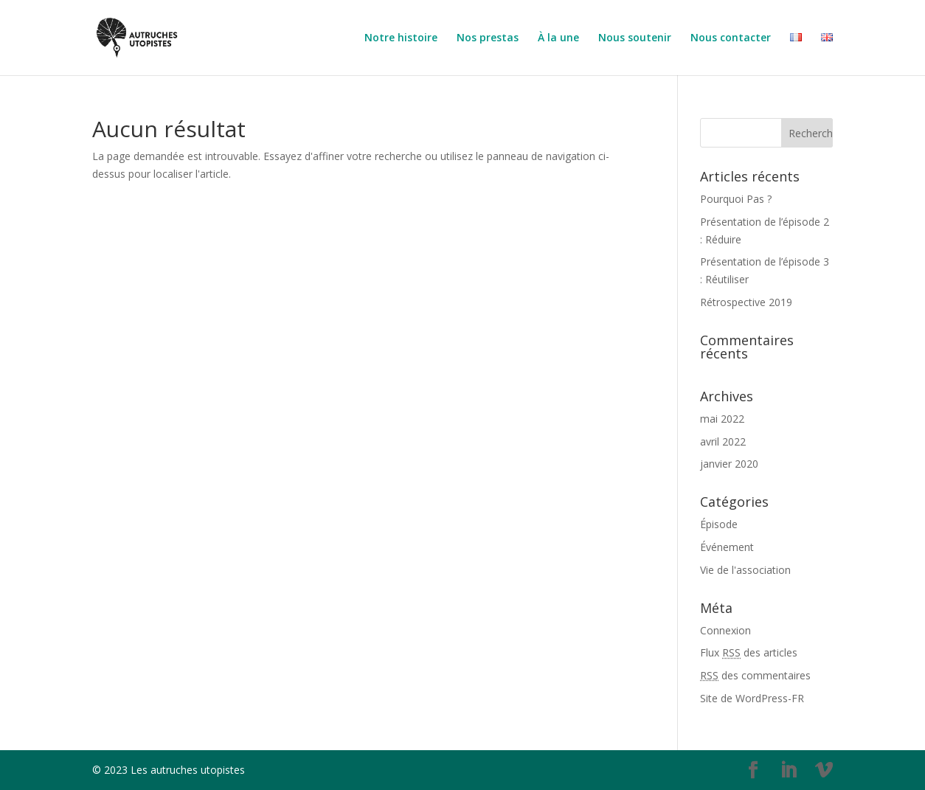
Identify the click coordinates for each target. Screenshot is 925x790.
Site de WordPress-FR (752, 698)
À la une (558, 38)
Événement (727, 547)
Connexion (725, 630)
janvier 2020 (729, 464)
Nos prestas (488, 38)
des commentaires (755, 675)
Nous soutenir (634, 38)
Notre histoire (400, 38)
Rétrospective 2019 (746, 302)
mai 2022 (722, 419)
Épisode (719, 524)
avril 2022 (723, 441)
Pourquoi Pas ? (736, 199)
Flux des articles (748, 652)
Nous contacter (730, 38)
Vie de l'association (745, 570)
